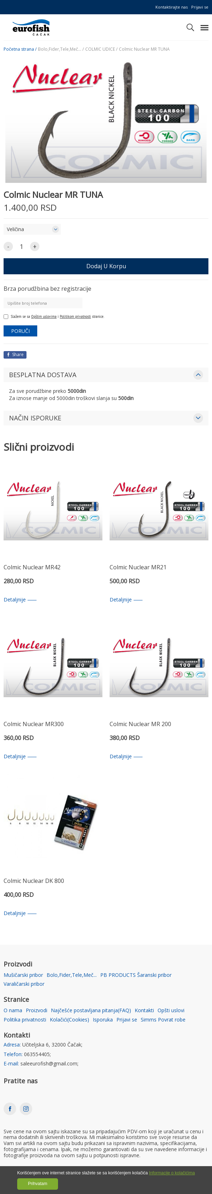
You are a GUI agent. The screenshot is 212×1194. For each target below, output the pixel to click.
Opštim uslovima (44, 316)
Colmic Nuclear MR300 (34, 724)
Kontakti (144, 1011)
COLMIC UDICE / (101, 49)
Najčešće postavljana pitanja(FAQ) (91, 1011)
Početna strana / (20, 49)
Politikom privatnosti (75, 316)
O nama (13, 1011)
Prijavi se (199, 7)
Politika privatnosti (25, 1020)
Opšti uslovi (171, 1011)
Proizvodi (36, 1011)
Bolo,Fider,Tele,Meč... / (61, 49)
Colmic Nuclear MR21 (138, 567)
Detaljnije (20, 600)
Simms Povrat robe (163, 1020)
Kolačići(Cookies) (69, 1020)
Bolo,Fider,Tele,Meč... (72, 975)
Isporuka (103, 1020)
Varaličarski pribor (24, 984)
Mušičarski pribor (23, 975)
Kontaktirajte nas (171, 7)
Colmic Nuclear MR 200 (140, 724)
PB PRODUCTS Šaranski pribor (136, 975)
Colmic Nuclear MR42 (32, 567)
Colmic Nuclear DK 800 (34, 881)
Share (15, 354)
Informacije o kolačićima (172, 1172)
